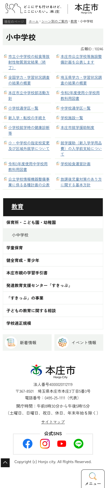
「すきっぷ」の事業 (24, 298)
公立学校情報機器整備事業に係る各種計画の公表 (29, 181)
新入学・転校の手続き (27, 117)
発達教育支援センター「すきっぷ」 (39, 285)
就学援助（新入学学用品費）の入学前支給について (81, 148)
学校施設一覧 (72, 117)
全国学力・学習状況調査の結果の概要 (29, 80)
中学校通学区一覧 (76, 108)
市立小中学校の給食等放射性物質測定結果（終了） (29, 61)
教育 (74, 21)
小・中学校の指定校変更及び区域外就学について (29, 145)
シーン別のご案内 (54, 21)
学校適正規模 (18, 323)
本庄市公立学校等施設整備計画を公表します (81, 59)
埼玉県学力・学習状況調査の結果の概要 (81, 80)
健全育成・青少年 (22, 260)
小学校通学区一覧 (23, 108)
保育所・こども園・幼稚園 (31, 222)
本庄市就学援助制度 (77, 127)
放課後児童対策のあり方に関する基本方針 (81, 181)
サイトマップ (53, 422)
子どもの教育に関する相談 (31, 310)
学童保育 (14, 247)
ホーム (34, 21)
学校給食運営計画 (76, 163)
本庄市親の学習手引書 (27, 273)
